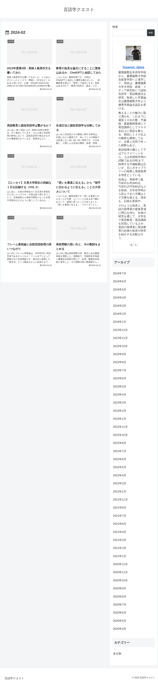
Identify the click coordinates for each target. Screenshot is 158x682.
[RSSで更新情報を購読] (136, 245)
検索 (115, 26)
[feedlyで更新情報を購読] (131, 245)
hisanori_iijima (133, 67)
